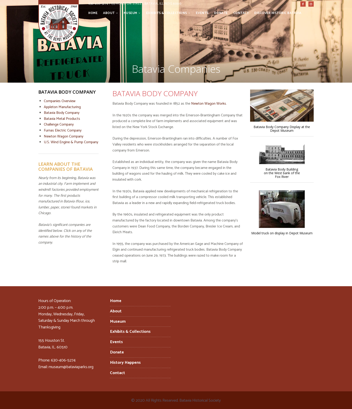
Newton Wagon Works (208, 104)
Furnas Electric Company (62, 130)
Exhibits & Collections (166, 13)
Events (202, 13)
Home (93, 13)
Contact (241, 13)
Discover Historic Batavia (278, 13)
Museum (130, 13)
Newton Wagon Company (63, 136)
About (109, 13)
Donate (221, 13)
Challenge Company (59, 124)
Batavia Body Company (61, 113)
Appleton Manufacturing (62, 107)
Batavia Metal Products (62, 119)
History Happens (125, 362)
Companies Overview (59, 101)
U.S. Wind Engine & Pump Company (71, 142)
